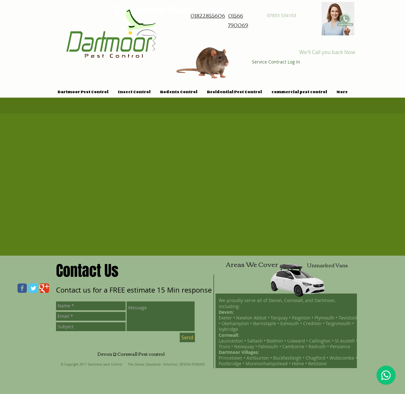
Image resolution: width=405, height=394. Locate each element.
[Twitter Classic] (33, 288)
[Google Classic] (44, 288)
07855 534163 (281, 15)
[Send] (187, 337)
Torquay (280, 318)
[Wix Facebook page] (22, 288)
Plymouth (324, 318)
